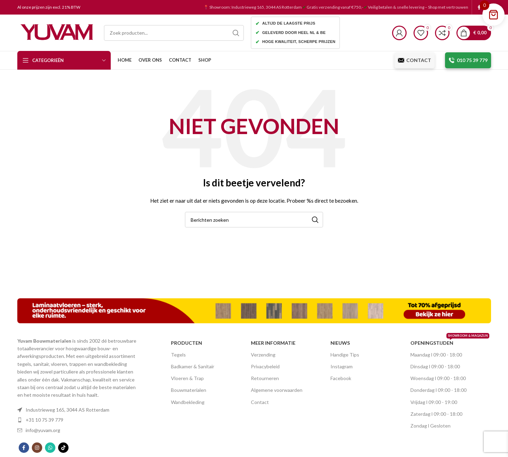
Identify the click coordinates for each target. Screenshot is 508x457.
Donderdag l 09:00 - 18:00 (438, 390)
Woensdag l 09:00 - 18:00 (438, 378)
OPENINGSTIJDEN (443, 341)
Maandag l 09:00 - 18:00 (436, 355)
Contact (260, 402)
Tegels (178, 355)
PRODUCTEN (186, 343)
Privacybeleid (265, 366)
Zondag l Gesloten (430, 426)
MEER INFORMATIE (273, 343)
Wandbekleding (188, 402)
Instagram (341, 366)
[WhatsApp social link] (50, 447)
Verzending (263, 355)
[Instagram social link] (37, 447)
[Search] (174, 33)
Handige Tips (344, 355)
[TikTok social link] (63, 447)
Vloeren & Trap (187, 378)
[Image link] (254, 310)
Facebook (340, 378)
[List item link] (79, 410)
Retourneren (265, 378)
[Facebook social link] (479, 7)
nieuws (340, 343)
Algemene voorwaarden (276, 390)
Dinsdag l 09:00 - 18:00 (435, 366)
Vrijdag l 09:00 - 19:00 (433, 402)
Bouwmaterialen (188, 390)
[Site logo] (57, 32)
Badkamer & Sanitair (192, 366)
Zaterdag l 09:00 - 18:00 (436, 414)
